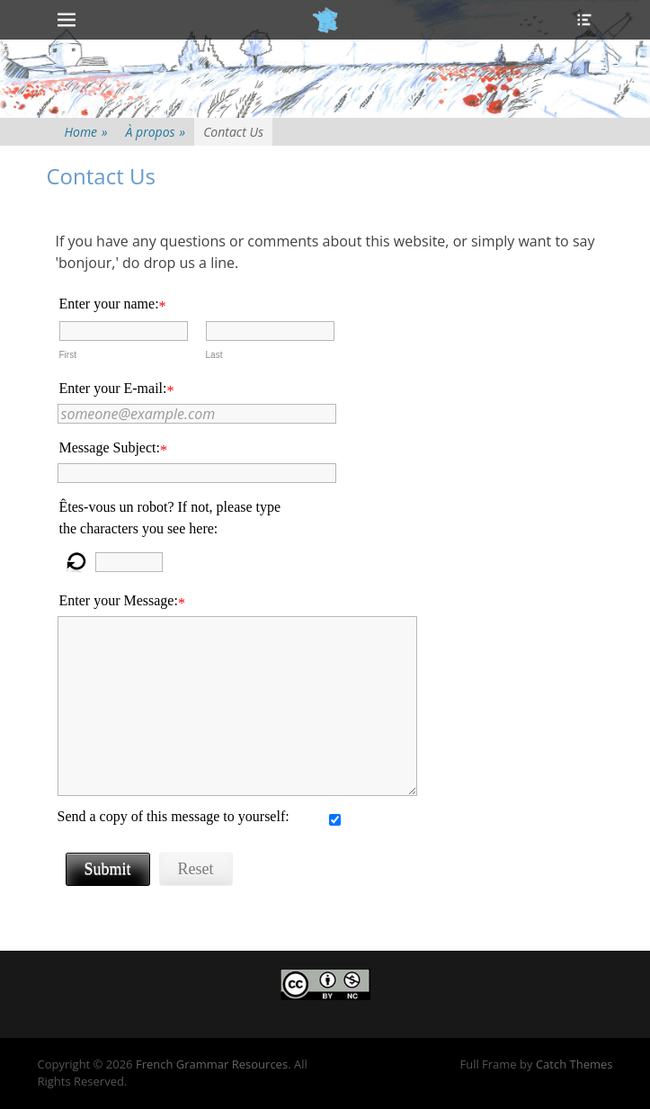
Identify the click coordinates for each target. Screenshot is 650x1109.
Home (86, 131)
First (67, 355)
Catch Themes (574, 1064)
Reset (196, 869)
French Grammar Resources (212, 1064)
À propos (156, 131)
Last (214, 355)
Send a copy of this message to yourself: (173, 816)
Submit (108, 869)
